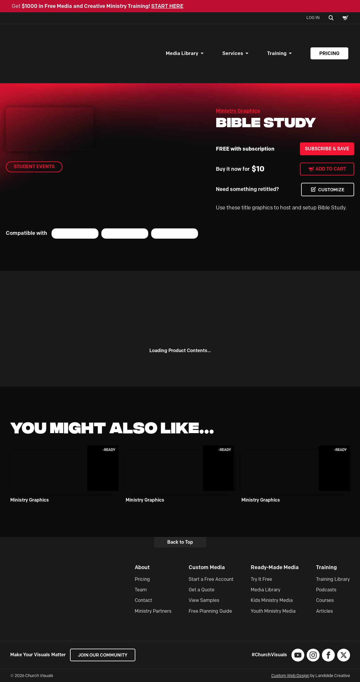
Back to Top (180, 542)
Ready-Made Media (275, 567)
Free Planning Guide (210, 611)
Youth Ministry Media (273, 611)
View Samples (204, 600)
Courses (325, 600)
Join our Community (104, 655)
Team (141, 590)
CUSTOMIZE (330, 189)
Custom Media (207, 567)
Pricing (329, 53)
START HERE (167, 6)
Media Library (182, 53)
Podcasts (326, 590)
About (142, 567)
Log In (313, 17)
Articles (324, 611)
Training (276, 53)
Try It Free (261, 579)
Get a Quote (201, 590)
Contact (143, 600)
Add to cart (330, 169)
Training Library (333, 579)
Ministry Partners (153, 611)
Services (232, 53)
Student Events (34, 166)
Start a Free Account (211, 579)
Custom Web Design (290, 675)
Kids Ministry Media (272, 600)
